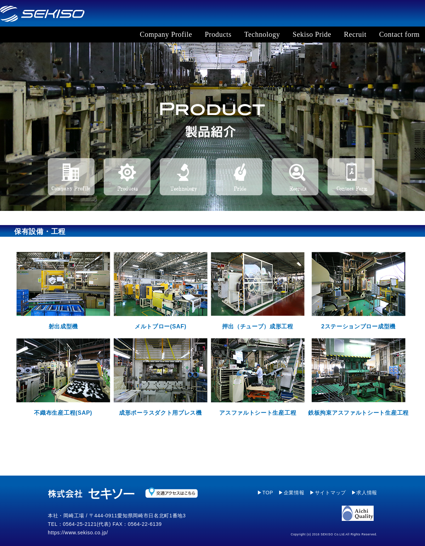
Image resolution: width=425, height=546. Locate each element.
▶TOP (265, 492)
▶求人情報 (364, 492)
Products (218, 34)
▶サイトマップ (328, 492)
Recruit (355, 34)
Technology (262, 34)
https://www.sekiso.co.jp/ (78, 532)
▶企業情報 (291, 492)
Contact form (399, 34)
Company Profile (166, 34)
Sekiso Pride (312, 34)
